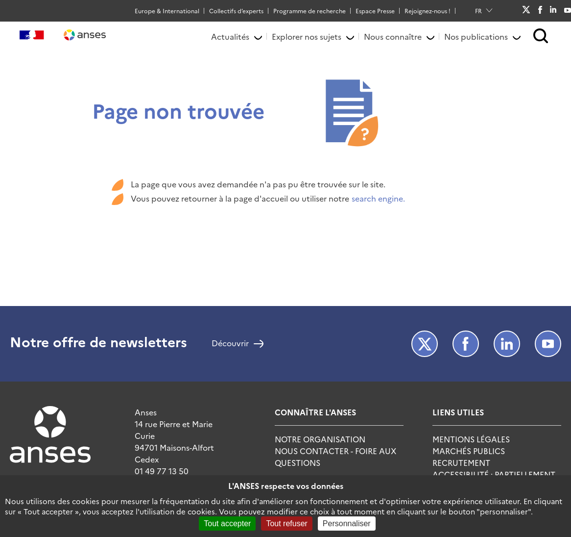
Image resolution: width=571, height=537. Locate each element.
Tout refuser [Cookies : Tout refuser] (286, 523)
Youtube (567, 10)
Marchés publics (468, 450)
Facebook (540, 11)
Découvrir (230, 344)
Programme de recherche (309, 10)
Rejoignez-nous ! (427, 10)
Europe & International (167, 10)
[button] (540, 36)
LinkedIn (553, 10)
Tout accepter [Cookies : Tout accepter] (227, 523)
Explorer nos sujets (306, 36)
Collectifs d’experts (236, 10)
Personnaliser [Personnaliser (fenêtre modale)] (347, 523)
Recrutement (461, 462)
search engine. (378, 198)
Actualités (230, 36)
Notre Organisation (320, 439)
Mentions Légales (471, 439)
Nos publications (476, 36)
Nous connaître (393, 36)
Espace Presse (375, 10)
